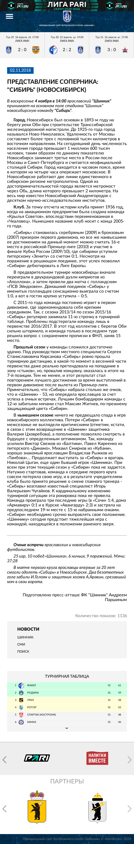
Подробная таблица (67, 728)
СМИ (21, 644)
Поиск (23, 651)
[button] (4, 759)
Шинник (25, 637)
